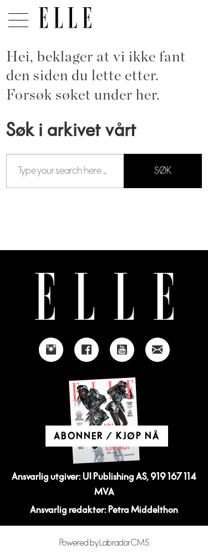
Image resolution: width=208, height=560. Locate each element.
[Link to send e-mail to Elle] (157, 350)
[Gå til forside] (65, 17)
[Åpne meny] (16, 17)
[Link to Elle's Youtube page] (122, 350)
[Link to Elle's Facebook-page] (86, 350)
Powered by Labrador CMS (104, 543)
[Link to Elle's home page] (104, 296)
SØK (162, 171)
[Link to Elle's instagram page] (51, 350)
